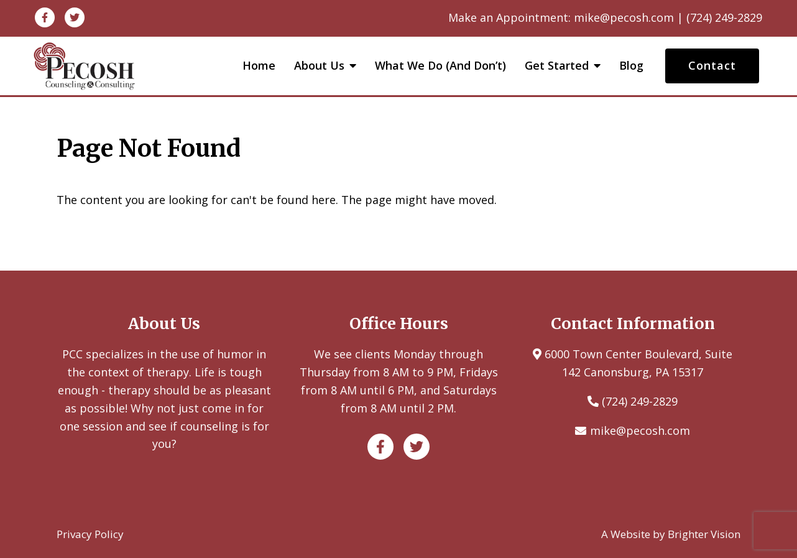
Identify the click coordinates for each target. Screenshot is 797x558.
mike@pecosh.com (640, 430)
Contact (712, 65)
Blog (631, 66)
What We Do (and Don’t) (440, 66)
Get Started (557, 66)
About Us (319, 66)
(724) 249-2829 (640, 401)
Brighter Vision (704, 534)
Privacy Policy (90, 534)
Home (258, 66)
